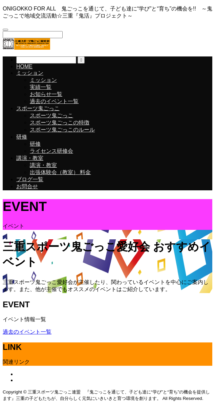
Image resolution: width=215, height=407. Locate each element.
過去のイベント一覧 (54, 101)
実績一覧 (40, 87)
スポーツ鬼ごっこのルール (62, 130)
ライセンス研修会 (51, 151)
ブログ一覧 (29, 179)
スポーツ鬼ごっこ (38, 108)
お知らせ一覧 (46, 94)
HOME (24, 66)
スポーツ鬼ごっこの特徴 (59, 122)
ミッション (29, 73)
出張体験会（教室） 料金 (60, 172)
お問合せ (27, 186)
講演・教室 (29, 158)
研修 (21, 137)
